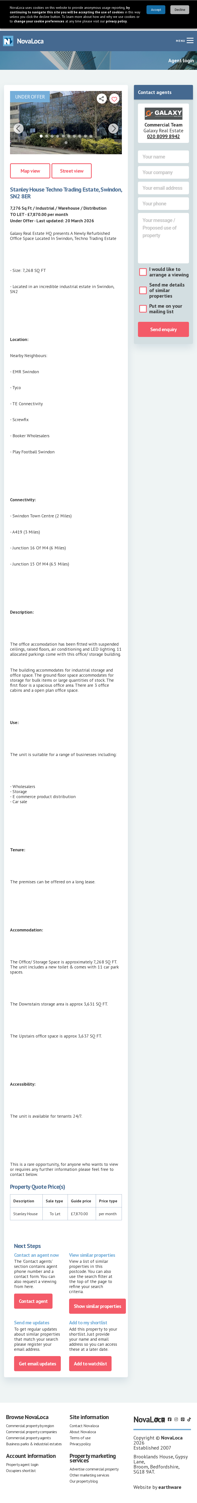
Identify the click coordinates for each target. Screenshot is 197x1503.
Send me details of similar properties (167, 288)
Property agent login (22, 1462)
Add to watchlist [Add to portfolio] (90, 1361)
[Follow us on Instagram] (176, 1417)
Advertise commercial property (94, 1466)
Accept (156, 10)
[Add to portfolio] (114, 96)
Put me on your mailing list (165, 306)
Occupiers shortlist (21, 1468)
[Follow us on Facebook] (169, 1417)
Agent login (181, 58)
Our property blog (83, 1478)
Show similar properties (97, 1304)
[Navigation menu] (189, 38)
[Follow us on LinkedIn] (156, 1417)
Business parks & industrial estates (34, 1441)
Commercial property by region (30, 1423)
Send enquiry (163, 327)
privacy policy (116, 21)
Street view (71, 168)
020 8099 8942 (163, 134)
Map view (30, 168)
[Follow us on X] (163, 1417)
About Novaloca (83, 1429)
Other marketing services (89, 1472)
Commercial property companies (31, 1429)
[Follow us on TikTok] (189, 1417)
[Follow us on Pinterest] (182, 1417)
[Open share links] (102, 96)
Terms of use (80, 1435)
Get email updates (37, 1361)
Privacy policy (80, 1441)
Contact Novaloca (84, 1423)
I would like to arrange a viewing (169, 269)
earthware (169, 1485)
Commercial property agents (28, 1435)
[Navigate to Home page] (23, 39)
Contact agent (33, 1299)
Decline (180, 10)
